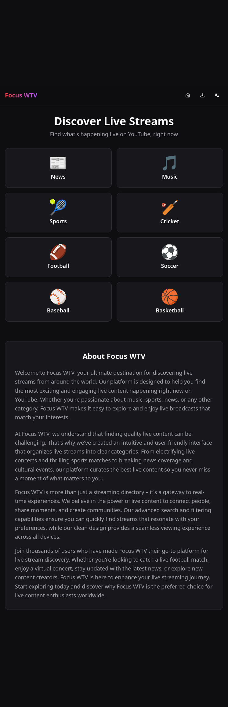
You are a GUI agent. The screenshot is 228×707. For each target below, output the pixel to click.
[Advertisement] (114, 43)
